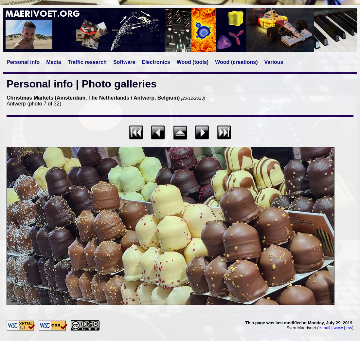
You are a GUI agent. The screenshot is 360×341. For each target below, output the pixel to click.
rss (349, 327)
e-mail (324, 327)
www (338, 327)
